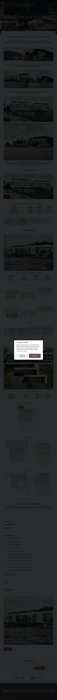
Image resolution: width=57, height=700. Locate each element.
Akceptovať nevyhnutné (22, 356)
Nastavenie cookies (21, 351)
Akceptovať (35, 355)
